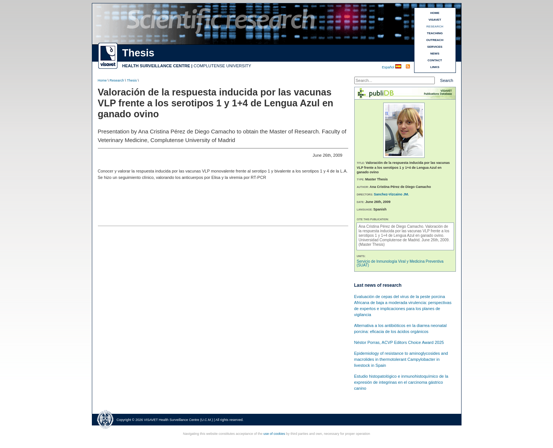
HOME (434, 13)
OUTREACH (434, 40)
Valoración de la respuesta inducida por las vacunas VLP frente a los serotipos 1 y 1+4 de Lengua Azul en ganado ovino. (404, 231)
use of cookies (274, 434)
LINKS (434, 67)
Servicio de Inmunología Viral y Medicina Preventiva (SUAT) (400, 263)
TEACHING (435, 33)
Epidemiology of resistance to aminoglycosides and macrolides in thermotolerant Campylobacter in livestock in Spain (401, 359)
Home (102, 80)
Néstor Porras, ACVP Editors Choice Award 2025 (399, 342)
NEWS (434, 53)
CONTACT (435, 60)
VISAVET (434, 19)
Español (388, 67)
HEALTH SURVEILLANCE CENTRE (156, 66)
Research (117, 80)
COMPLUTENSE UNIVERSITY (222, 66)
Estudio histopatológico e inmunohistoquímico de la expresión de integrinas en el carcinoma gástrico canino (401, 382)
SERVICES (434, 46)
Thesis (132, 80)
